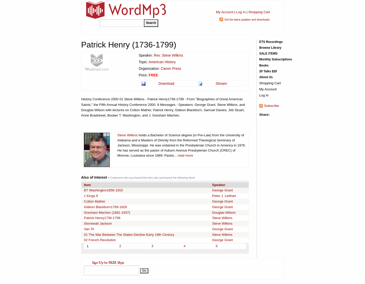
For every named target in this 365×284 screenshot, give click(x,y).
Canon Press (171, 68)
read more (185, 155)
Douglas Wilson (224, 212)
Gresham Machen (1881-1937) (107, 212)
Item (87, 185)
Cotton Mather (94, 201)
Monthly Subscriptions (275, 59)
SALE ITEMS (268, 53)
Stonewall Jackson (98, 223)
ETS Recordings (271, 42)
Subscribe (271, 106)
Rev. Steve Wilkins (168, 55)
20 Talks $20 (268, 71)
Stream (221, 83)
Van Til (89, 229)
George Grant (222, 190)
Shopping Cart (259, 12)
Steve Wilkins (127, 135)
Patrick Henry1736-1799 (102, 218)
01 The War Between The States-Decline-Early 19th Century (129, 235)
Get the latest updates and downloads (247, 19)
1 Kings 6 (91, 196)
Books (264, 65)
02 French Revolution (100, 240)
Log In (241, 12)
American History (162, 62)
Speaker (218, 185)
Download (166, 83)
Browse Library (270, 47)
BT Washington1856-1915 (103, 190)
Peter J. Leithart (224, 196)
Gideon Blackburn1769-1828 (105, 207)
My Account (224, 12)
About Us (266, 77)
